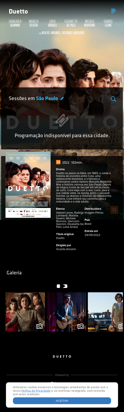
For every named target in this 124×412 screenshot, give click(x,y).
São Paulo (47, 98)
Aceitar (62, 400)
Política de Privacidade (36, 390)
